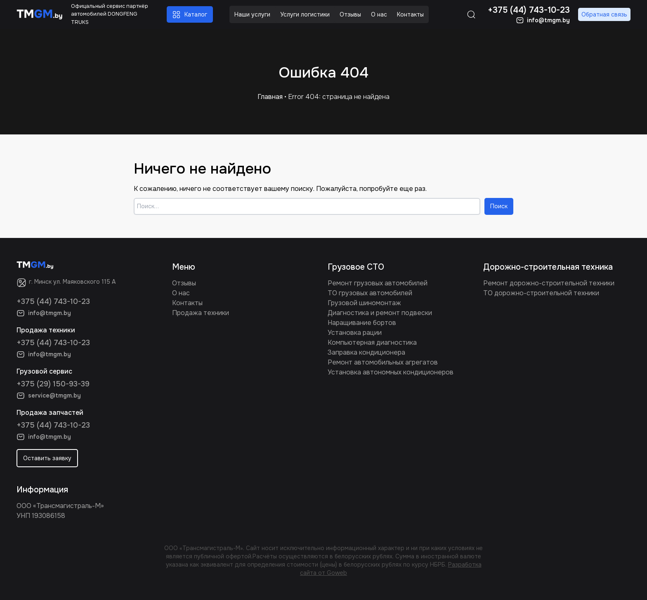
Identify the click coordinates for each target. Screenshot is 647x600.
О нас (181, 293)
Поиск (499, 206)
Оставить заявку (47, 458)
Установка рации (355, 332)
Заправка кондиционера (366, 352)
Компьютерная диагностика (372, 342)
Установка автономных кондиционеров (390, 372)
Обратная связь (604, 14)
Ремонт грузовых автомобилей (377, 283)
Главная (270, 96)
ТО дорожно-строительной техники (541, 293)
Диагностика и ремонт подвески (380, 312)
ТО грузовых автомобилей (370, 293)
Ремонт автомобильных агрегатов (383, 362)
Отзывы (184, 283)
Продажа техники (200, 312)
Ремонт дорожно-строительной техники (548, 283)
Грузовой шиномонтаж (364, 303)
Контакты (187, 303)
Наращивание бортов (362, 322)
